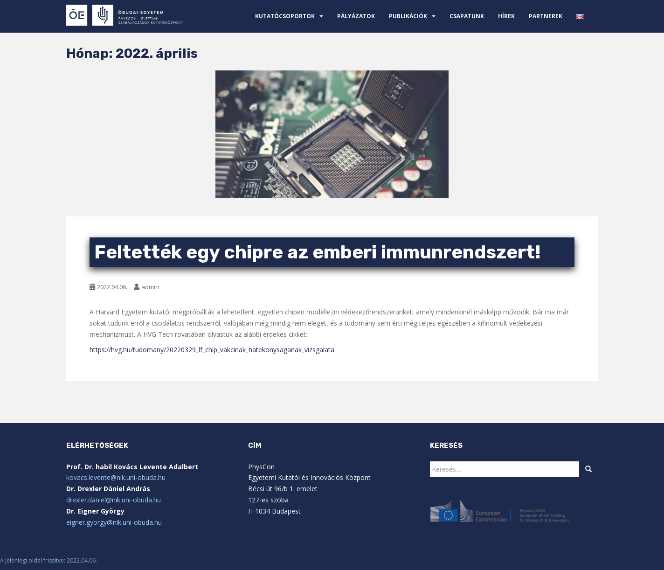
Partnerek (545, 16)
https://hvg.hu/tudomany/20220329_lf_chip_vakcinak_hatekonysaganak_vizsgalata (212, 349)
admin (150, 287)
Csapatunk (467, 16)
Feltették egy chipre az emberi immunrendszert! (317, 252)
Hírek (506, 16)
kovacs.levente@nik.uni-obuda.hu (116, 477)
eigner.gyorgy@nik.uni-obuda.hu (114, 522)
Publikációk (408, 16)
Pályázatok (356, 16)
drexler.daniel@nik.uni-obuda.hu (113, 499)
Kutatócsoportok (285, 16)
